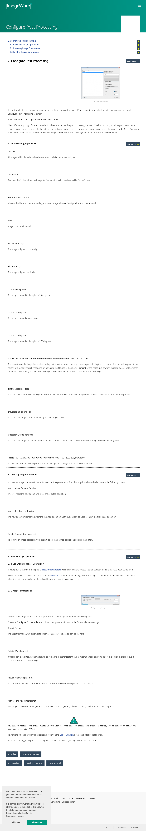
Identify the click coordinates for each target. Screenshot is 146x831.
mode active (56, 575)
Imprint (109, 827)
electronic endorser (51, 569)
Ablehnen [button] (16, 822)
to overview (13, 763)
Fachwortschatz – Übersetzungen (61, 802)
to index (12, 754)
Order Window (67, 734)
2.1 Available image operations (25, 44)
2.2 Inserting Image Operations (25, 48)
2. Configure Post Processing (22, 40)
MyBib (56, 798)
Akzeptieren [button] (37, 822)
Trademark (134, 827)
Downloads (65, 798)
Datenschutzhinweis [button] (15, 816)
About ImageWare (79, 798)
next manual (55, 763)
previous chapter (31, 754)
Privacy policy (120, 827)
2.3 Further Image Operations (24, 52)
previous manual (34, 763)
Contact (92, 798)
